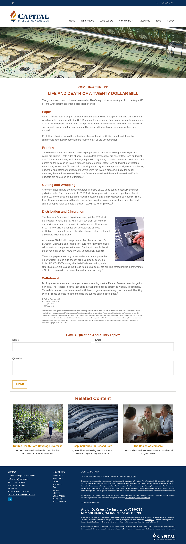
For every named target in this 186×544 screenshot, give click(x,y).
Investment (58, 478)
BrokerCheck (131, 476)
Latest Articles (59, 496)
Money (56, 490)
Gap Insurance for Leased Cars (93, 446)
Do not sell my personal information (137, 498)
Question (17, 358)
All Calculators (59, 502)
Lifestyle (56, 493)
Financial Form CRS (91, 472)
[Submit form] (19, 384)
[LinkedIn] (13, 2)
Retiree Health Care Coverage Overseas (37, 446)
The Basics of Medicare (148, 446)
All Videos (57, 499)
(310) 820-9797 (165, 3)
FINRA (147, 520)
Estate (56, 481)
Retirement (58, 475)
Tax (54, 487)
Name (15, 340)
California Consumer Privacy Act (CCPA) (154, 495)
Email (98, 340)
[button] (87, 16)
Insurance (57, 484)
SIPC (152, 520)
